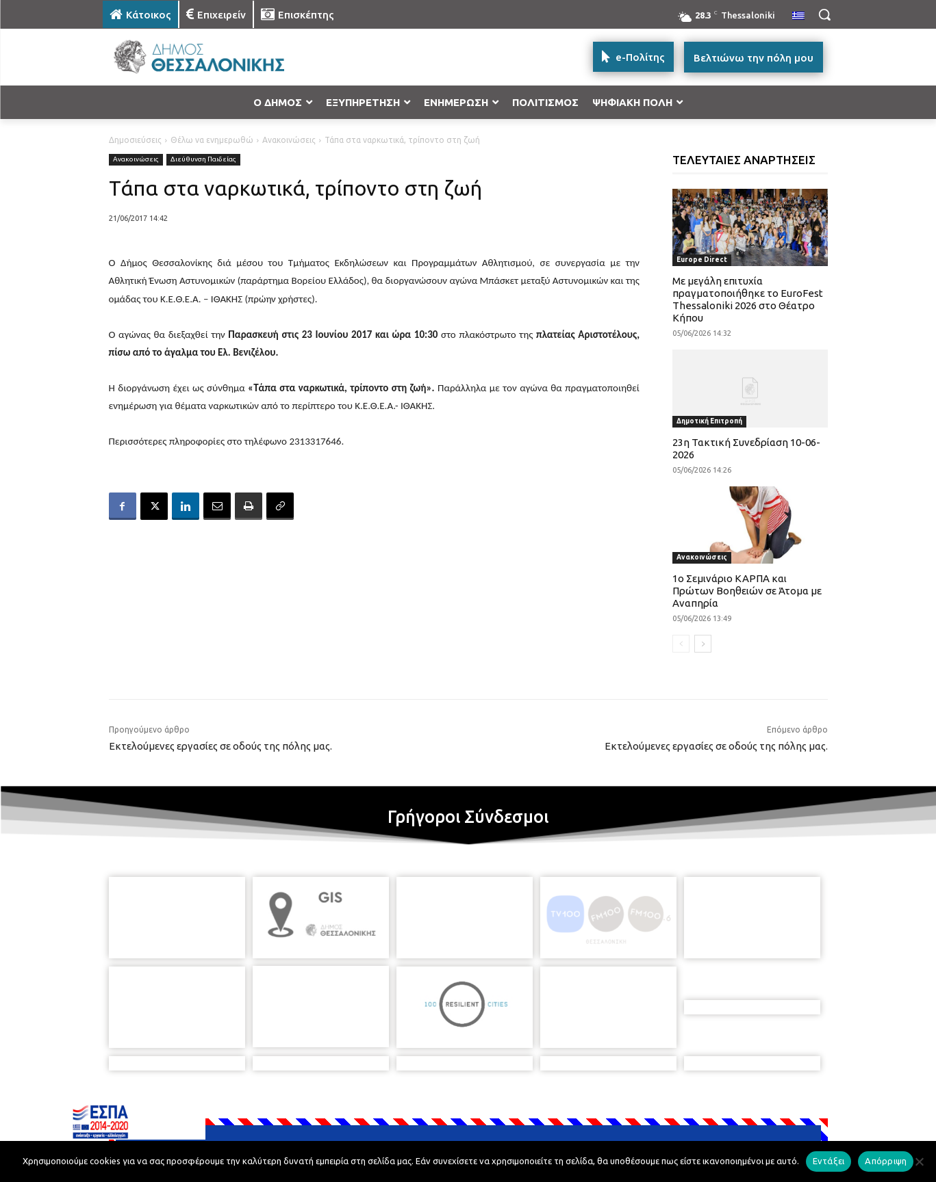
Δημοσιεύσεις (135, 139)
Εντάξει (829, 1161)
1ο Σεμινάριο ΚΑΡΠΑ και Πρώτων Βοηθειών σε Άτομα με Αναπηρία (747, 591)
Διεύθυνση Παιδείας (203, 160)
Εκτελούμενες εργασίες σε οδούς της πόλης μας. (220, 746)
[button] (824, 14)
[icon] (563, 1108)
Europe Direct (701, 259)
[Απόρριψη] (919, 1161)
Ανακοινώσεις (289, 139)
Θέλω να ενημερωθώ (211, 139)
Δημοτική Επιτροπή (709, 421)
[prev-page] (681, 644)
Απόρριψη (886, 1161)
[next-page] (702, 644)
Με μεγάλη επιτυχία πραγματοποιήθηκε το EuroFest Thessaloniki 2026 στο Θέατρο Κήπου (747, 299)
